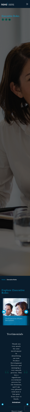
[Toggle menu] (28, 4)
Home (3, 279)
